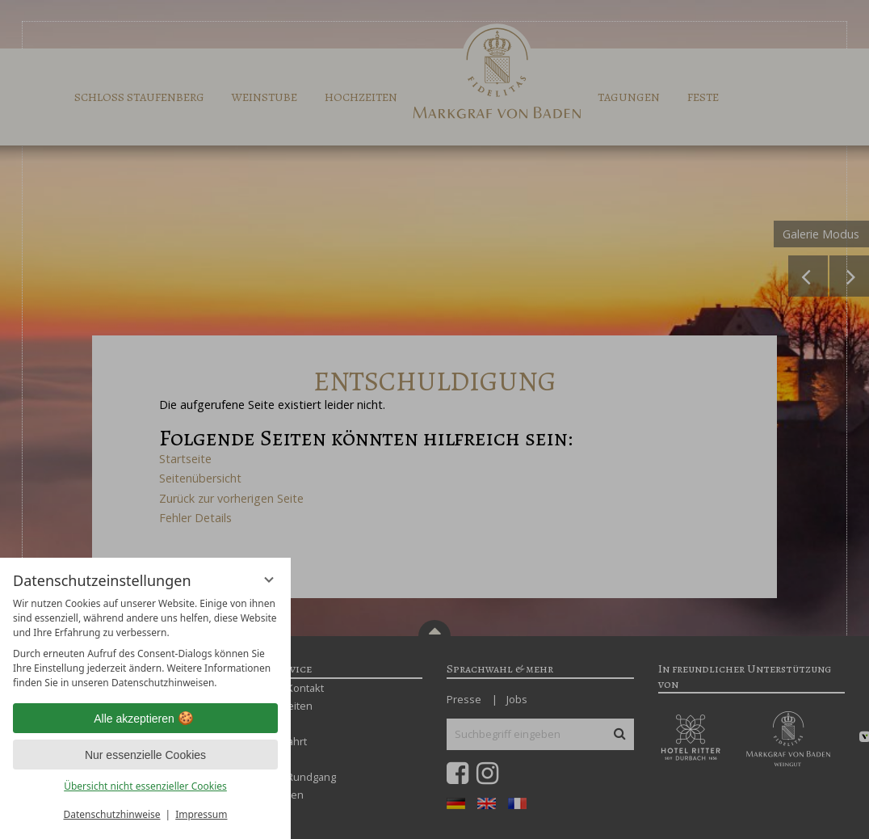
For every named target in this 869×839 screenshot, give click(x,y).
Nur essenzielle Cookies (145, 754)
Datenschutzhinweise (112, 814)
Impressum (201, 814)
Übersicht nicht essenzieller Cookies (145, 786)
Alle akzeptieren (145, 718)
